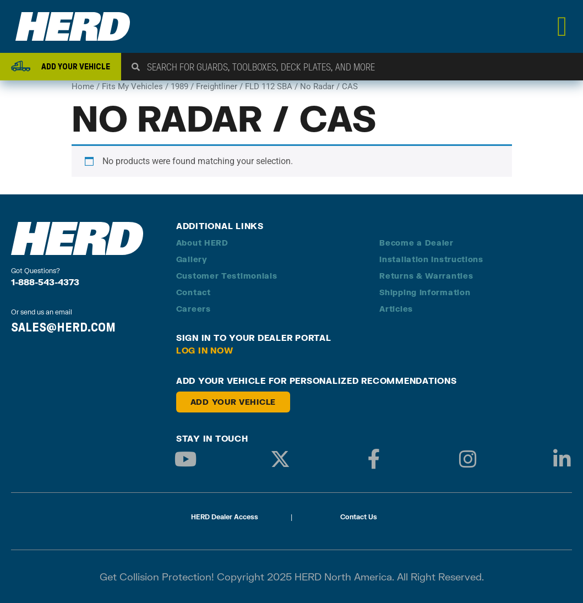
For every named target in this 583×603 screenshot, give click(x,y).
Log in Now (204, 350)
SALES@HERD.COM (63, 327)
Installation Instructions (431, 259)
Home (83, 86)
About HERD (202, 242)
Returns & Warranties (426, 275)
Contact (193, 292)
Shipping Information (424, 292)
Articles (396, 308)
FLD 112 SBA (268, 86)
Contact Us (358, 517)
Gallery (192, 259)
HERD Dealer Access (224, 517)
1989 (179, 86)
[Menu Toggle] (562, 26)
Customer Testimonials (226, 275)
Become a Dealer (416, 242)
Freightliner (216, 86)
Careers (193, 308)
